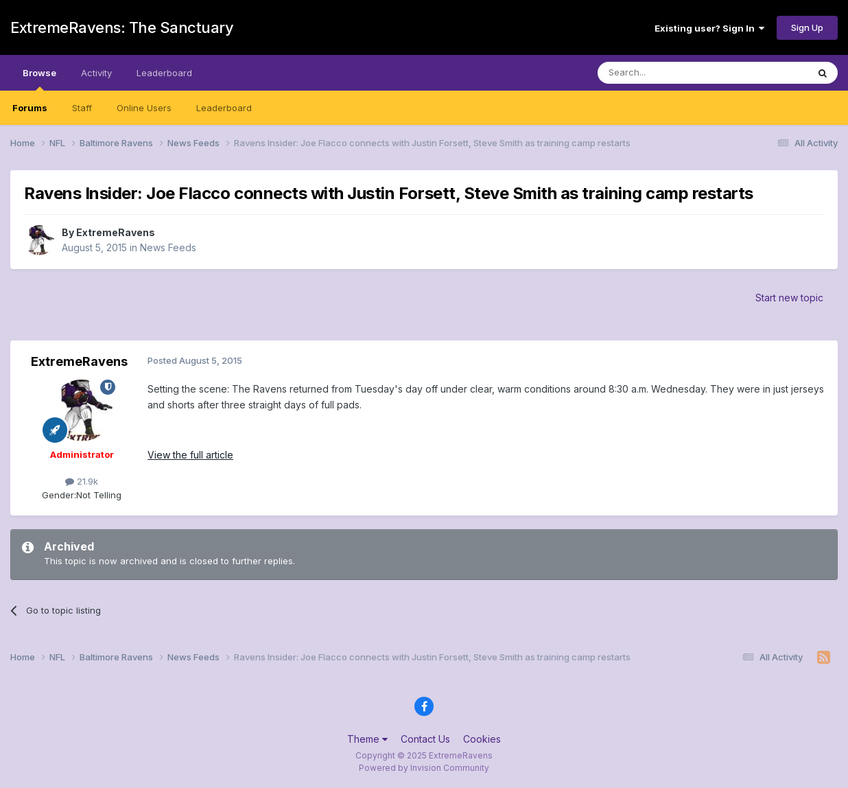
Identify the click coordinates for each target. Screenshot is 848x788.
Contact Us (425, 739)
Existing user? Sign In (709, 28)
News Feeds (168, 247)
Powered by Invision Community (424, 768)
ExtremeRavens (115, 232)
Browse (39, 79)
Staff (82, 107)
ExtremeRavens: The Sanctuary (121, 27)
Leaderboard (224, 107)
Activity (96, 72)
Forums (29, 107)
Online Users (144, 107)
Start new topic (789, 297)
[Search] (668, 73)
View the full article (190, 455)
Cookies (482, 739)
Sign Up (807, 27)
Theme (367, 739)
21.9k (81, 481)
